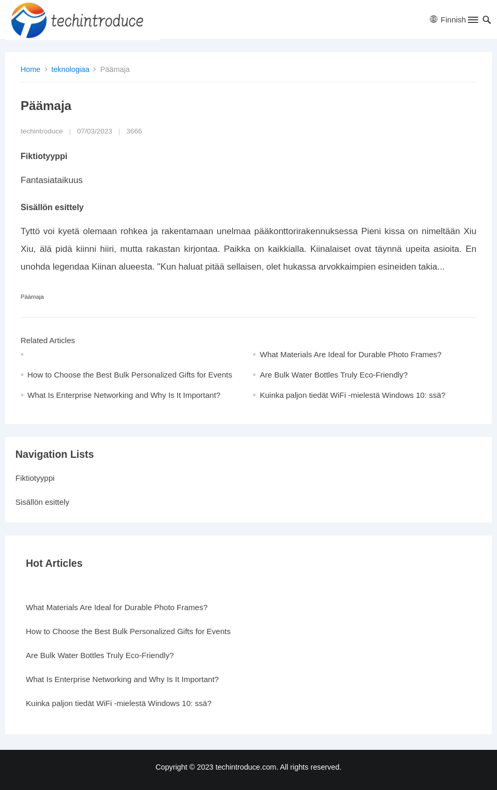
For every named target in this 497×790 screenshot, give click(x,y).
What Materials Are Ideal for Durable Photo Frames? (351, 354)
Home (31, 69)
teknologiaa (70, 69)
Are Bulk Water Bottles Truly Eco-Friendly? (334, 374)
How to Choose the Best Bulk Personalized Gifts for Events (130, 374)
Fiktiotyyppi (35, 477)
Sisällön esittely (42, 501)
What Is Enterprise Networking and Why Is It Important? (124, 395)
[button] (472, 22)
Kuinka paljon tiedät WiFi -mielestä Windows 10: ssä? (352, 395)
